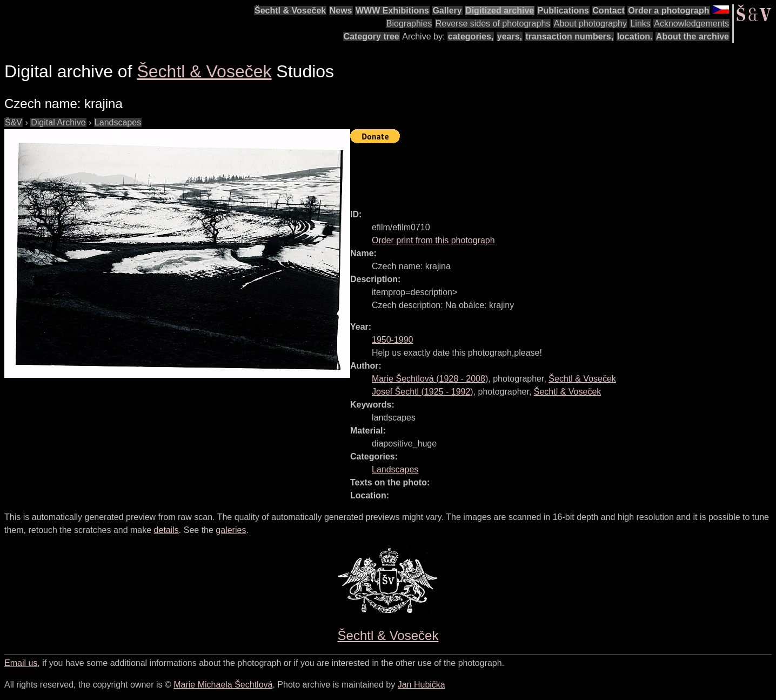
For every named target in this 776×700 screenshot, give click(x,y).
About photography (590, 23)
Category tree (371, 36)
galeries (231, 530)
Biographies (409, 23)
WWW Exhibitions (392, 10)
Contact (608, 10)
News (341, 10)
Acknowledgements (691, 23)
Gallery (446, 10)
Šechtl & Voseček (290, 10)
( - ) (430, 378)
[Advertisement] (547, 171)
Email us (20, 663)
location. (635, 36)
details (166, 530)
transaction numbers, (569, 36)
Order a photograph (668, 10)
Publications (563, 10)
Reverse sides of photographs (493, 23)
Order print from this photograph (433, 240)
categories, (470, 36)
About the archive (692, 36)
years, (509, 36)
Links (640, 23)
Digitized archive (499, 10)
